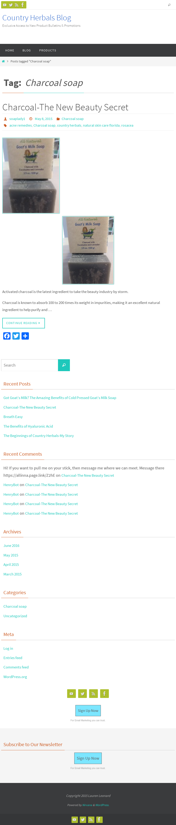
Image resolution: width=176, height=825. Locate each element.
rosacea (127, 125)
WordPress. (102, 805)
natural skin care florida (101, 125)
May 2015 (11, 554)
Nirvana (87, 805)
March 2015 (13, 573)
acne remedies (20, 125)
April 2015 (12, 564)
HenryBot (11, 484)
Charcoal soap (73, 118)
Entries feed (13, 657)
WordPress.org (16, 676)
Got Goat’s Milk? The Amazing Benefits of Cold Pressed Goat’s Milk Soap (65, 397)
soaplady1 (17, 118)
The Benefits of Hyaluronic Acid (30, 425)
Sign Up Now (88, 710)
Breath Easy (13, 416)
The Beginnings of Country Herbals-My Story (41, 435)
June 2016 (12, 545)
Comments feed (17, 666)
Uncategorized (16, 615)
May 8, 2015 (43, 118)
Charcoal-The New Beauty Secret (65, 107)
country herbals (69, 125)
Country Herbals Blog (36, 18)
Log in (8, 647)
